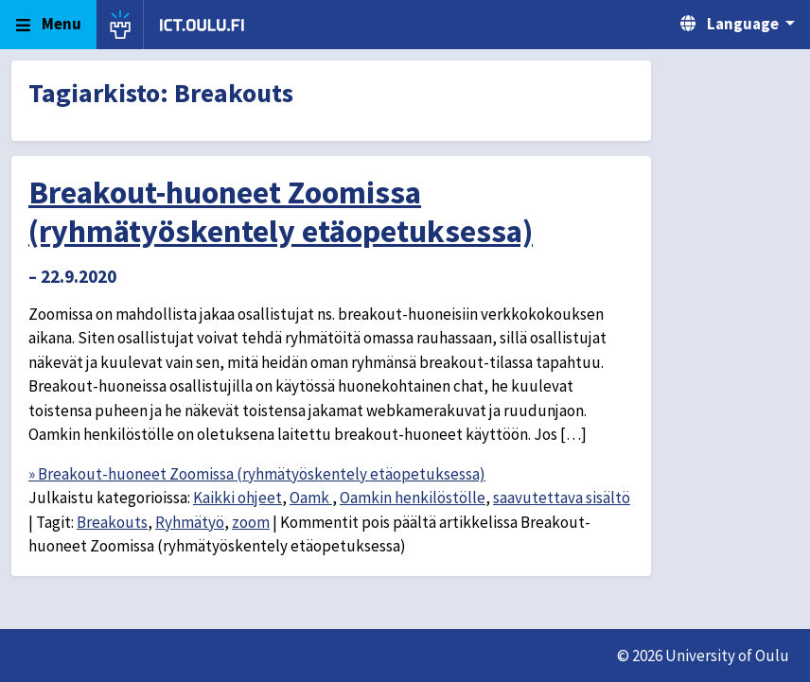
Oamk (311, 497)
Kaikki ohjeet (237, 497)
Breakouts (112, 522)
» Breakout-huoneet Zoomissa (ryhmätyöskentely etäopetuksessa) (256, 473)
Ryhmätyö (189, 522)
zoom (251, 522)
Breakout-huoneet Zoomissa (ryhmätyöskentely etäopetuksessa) (280, 211)
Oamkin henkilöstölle (412, 497)
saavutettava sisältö (561, 497)
